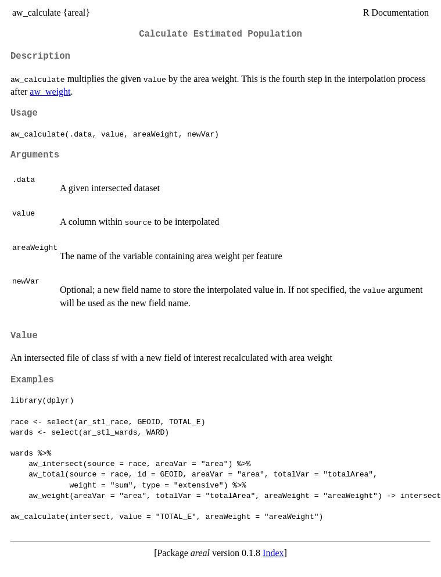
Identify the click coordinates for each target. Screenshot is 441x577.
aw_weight (50, 91)
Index (273, 553)
